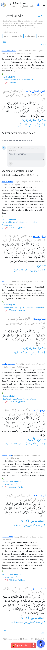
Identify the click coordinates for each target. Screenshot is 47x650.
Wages (33, 399)
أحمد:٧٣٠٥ (39, 496)
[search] (19, 16)
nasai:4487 (6, 281)
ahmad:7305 (7, 455)
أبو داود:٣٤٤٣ (38, 410)
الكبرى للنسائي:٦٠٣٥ (35, 91)
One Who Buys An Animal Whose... (16, 399)
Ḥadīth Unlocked (18, 3)
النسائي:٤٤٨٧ (38, 319)
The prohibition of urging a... (14, 222)
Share (13, 82)
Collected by (6, 175)
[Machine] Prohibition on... (13, 79)
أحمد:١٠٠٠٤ (39, 589)
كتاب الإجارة (11, 444)
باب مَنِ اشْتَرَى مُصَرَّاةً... (32, 444)
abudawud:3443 (8, 364)
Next (42, 44)
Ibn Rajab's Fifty (17, 36)
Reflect (14, 227)
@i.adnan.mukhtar (12, 638)
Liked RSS (40, 638)
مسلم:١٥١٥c (39, 236)
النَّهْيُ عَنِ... (37, 125)
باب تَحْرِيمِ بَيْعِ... (35, 270)
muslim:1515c (7, 181)
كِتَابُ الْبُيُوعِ (23, 125)
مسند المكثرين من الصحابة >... (25, 525)
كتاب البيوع (19, 270)
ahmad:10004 (7, 536)
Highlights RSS (28, 638)
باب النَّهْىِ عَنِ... (35, 352)
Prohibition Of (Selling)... (12, 307)
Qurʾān (6, 36)
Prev (4, 41)
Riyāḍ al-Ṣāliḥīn (30, 36)
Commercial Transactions (34, 307)
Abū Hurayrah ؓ (10, 484)
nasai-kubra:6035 (9, 50)
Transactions (31, 79)
